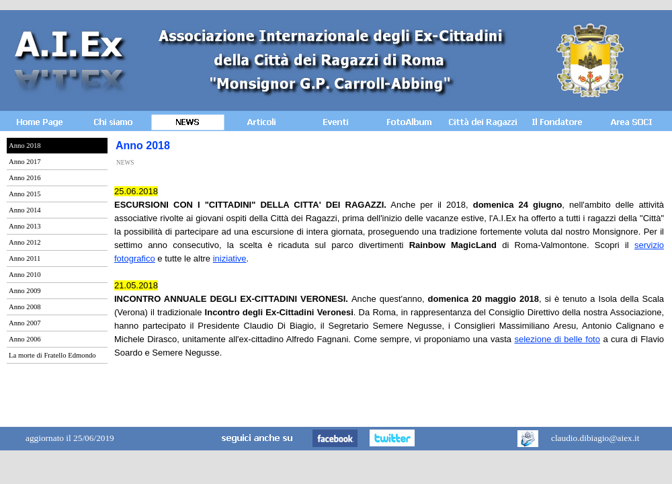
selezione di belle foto (557, 339)
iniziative (230, 258)
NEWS (125, 162)
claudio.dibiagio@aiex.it (595, 438)
